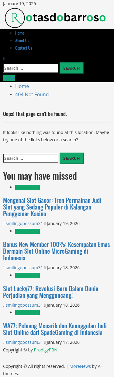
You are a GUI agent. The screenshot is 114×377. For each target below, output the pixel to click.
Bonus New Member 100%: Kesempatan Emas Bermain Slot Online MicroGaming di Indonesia (56, 251)
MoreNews (80, 366)
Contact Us (23, 47)
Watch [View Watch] (9, 78)
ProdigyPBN (45, 350)
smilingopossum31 (25, 223)
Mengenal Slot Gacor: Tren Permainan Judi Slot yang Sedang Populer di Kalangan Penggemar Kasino (52, 207)
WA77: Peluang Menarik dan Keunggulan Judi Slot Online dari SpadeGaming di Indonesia (55, 329)
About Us (22, 40)
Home (19, 33)
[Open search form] (4, 58)
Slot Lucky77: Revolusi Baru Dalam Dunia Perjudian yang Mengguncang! (50, 292)
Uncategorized (27, 187)
